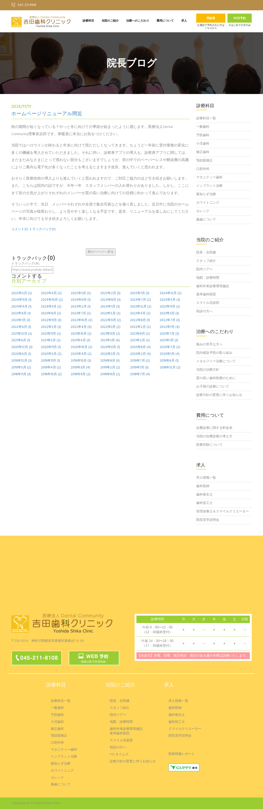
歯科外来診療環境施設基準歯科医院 (212, 290)
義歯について (206, 219)
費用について (165, 21)
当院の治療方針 (207, 370)
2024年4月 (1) (21, 306)
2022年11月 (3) (51, 320)
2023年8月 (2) (51, 313)
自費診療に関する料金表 (214, 428)
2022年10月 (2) (81, 320)
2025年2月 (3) (110, 293)
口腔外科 (202, 169)
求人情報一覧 (206, 478)
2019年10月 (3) (81, 361)
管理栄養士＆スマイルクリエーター (222, 511)
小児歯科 (202, 143)
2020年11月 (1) (51, 347)
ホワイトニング (207, 202)
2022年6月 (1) (21, 327)
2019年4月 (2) (51, 367)
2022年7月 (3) (170, 320)
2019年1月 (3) (139, 367)
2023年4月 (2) (140, 313)
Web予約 (239, 18)
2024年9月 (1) (81, 300)
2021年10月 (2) (81, 334)
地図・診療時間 (207, 278)
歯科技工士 (204, 503)
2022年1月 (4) (170, 327)
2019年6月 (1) (169, 361)
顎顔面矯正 (204, 160)
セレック (202, 211)
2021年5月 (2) (51, 340)
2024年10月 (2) (52, 300)
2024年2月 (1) (81, 306)
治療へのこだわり (137, 21)
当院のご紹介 (110, 21)
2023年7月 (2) (81, 313)
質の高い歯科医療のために (216, 378)
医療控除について (209, 445)
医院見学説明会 (207, 520)
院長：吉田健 (119, 701)
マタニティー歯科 (209, 177)
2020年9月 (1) (110, 347)
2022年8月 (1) (140, 320)
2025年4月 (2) (51, 293)
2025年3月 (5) (81, 293)
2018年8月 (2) (110, 374)
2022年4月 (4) (81, 327)
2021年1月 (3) (169, 340)
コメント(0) (19, 229)
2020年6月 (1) (21, 354)
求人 (184, 21)
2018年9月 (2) (80, 374)
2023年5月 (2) (110, 313)
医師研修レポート (181, 754)
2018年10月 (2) (51, 374)
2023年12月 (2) (140, 306)
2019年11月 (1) (50, 361)
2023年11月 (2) (170, 306)
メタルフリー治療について (216, 361)
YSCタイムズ (119, 754)
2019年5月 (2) (21, 367)
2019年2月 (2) (110, 367)
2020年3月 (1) (110, 354)
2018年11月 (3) (21, 374)
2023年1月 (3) (20, 320)
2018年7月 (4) (140, 374)
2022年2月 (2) (140, 327)
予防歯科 (202, 135)
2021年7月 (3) (169, 334)
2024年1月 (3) (110, 306)
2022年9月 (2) (110, 320)
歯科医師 (202, 486)
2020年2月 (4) (140, 354)
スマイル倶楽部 (207, 303)
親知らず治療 (206, 194)
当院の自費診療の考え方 (214, 436)
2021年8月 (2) (140, 334)
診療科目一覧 (206, 118)
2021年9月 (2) (110, 334)
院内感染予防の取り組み (214, 353)
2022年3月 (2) (110, 327)
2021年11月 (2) (51, 334)
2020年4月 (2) (81, 354)
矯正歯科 (202, 152)
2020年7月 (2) (170, 347)
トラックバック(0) (42, 229)
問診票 (210, 18)
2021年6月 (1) (20, 340)
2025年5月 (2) (21, 293)
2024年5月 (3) (170, 300)
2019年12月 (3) (21, 361)
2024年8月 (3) (110, 300)
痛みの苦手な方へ (209, 344)
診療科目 (88, 21)
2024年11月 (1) (21, 300)
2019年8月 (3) (110, 361)
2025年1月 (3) (139, 293)
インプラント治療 (209, 186)
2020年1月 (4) (170, 354)
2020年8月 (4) (140, 347)
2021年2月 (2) (140, 340)
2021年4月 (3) (80, 340)
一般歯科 (202, 127)
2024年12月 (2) (170, 293)
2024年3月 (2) (51, 306)
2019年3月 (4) (80, 367)
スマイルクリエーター (184, 729)
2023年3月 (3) (169, 313)
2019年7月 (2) (140, 361)
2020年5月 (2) (51, 354)
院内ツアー (204, 269)
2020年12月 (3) (21, 347)
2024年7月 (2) (140, 300)
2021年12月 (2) (21, 334)
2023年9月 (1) (21, 313)
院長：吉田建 (206, 252)
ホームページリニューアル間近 (46, 114)
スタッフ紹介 (206, 261)
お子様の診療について (212, 386)
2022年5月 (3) (51, 327)
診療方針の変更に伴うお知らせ (219, 395)
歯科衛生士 (204, 494)
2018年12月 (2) (170, 367)
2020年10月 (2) (81, 347)
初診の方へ (204, 311)
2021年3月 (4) (110, 340)
